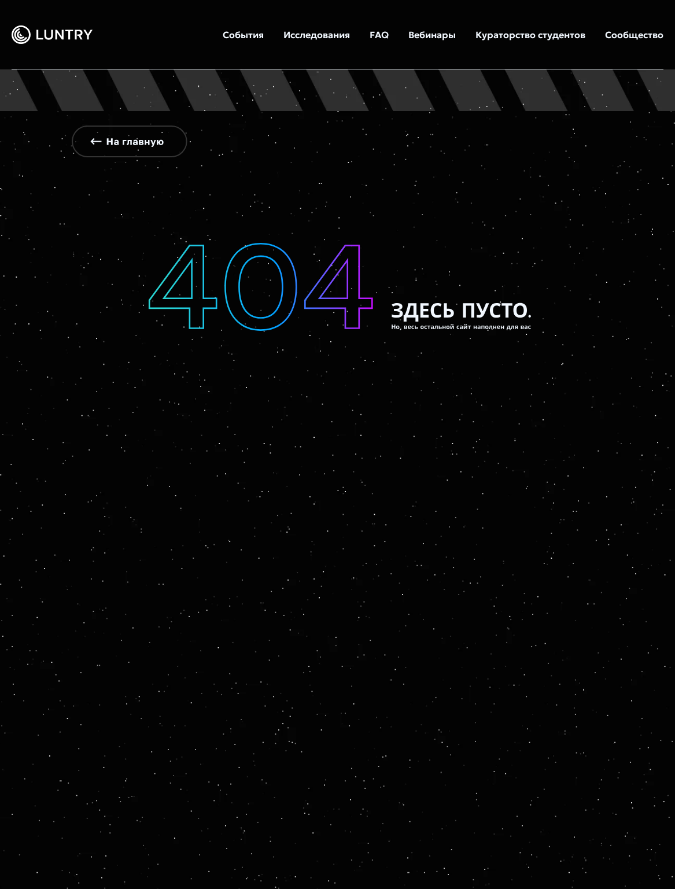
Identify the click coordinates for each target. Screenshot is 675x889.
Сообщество (634, 34)
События (243, 34)
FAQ (379, 34)
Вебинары (432, 34)
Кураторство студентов (530, 34)
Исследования (316, 34)
